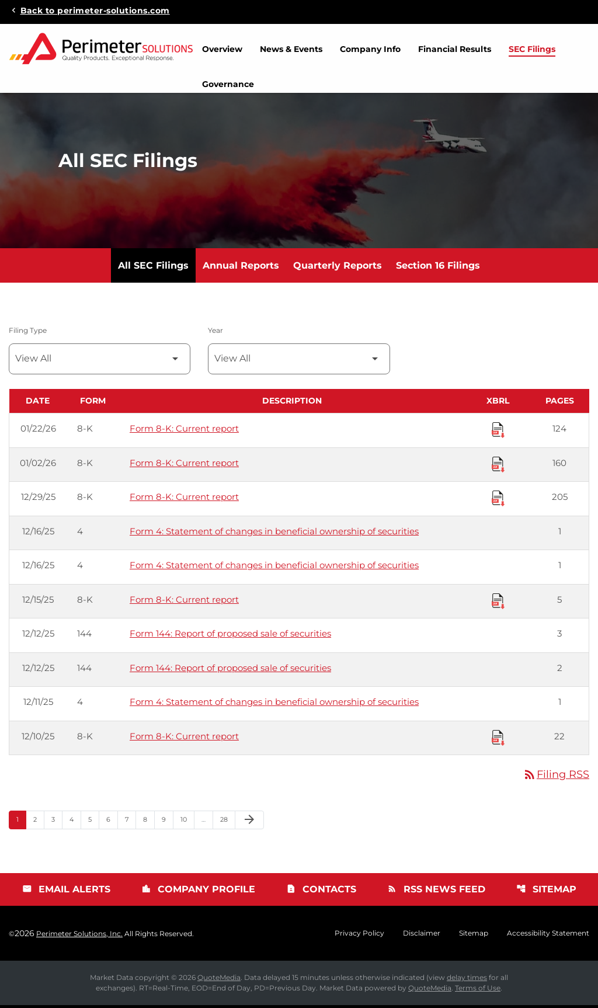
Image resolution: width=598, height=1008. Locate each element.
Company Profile (198, 892)
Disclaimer (421, 936)
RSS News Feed (436, 892)
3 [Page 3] (56, 822)
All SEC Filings (153, 268)
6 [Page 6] (112, 822)
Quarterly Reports (337, 268)
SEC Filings (532, 49)
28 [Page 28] (227, 822)
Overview (222, 49)
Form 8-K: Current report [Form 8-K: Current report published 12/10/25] (184, 739)
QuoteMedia (219, 980)
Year (215, 333)
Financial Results (454, 49)
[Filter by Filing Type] (99, 361)
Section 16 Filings (438, 268)
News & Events (291, 49)
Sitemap (546, 892)
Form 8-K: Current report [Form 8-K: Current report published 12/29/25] (184, 499)
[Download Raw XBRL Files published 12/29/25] (498, 500)
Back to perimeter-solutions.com (95, 10)
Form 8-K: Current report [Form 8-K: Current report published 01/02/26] (184, 465)
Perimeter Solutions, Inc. (79, 936)
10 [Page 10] (187, 822)
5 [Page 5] (93, 822)
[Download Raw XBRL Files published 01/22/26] (498, 432)
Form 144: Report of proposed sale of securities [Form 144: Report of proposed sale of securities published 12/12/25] (230, 636)
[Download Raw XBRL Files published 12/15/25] (498, 603)
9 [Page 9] (167, 822)
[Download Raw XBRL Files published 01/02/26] (498, 467)
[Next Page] (249, 823)
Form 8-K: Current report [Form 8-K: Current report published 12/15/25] (184, 602)
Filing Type (28, 333)
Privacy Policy (359, 936)
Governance (228, 84)
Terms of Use (477, 990)
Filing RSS (556, 777)
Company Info (370, 49)
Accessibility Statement (548, 936)
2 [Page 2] (38, 822)
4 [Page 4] (75, 822)
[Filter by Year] (299, 361)
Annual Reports (241, 268)
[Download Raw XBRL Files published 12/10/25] (498, 740)
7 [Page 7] (130, 822)
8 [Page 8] (148, 822)
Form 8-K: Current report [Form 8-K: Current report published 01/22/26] (184, 431)
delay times (467, 980)
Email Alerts (66, 892)
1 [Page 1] (21, 822)
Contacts (321, 892)
